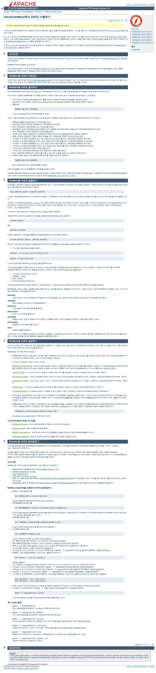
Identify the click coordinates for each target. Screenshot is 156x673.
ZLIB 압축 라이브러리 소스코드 (24, 476)
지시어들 (134, 5)
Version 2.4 (39, 12)
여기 (28, 65)
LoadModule (64, 406)
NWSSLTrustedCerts (21, 433)
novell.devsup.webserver (15, 41)
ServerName (56, 102)
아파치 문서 (29, 348)
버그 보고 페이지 (115, 31)
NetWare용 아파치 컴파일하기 (59, 176)
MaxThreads (17, 387)
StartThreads (18, 373)
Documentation (27, 12)
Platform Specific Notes (53, 12)
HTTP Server (15, 12)
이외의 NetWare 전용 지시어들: (21, 421)
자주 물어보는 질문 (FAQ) (117, 37)
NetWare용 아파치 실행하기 (142, 37)
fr (122, 21)
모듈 (128, 5)
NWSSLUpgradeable (20, 437)
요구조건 (135, 29)
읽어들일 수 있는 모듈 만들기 (23, 416)
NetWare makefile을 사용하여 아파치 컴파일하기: (29, 488)
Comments (136, 49)
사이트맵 (151, 5)
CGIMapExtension (20, 424)
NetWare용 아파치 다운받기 (142, 31)
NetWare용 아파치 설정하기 (142, 40)
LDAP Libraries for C (20, 474)
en (118, 21)
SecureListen (18, 428)
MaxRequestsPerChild (22, 366)
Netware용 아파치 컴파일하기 (143, 42)
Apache (6, 12)
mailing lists (23, 659)
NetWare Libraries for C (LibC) (114, 58)
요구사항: (11, 462)
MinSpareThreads (20, 377)
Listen (37, 203)
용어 (144, 5)
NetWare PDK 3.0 (48, 469)
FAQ (140, 5)
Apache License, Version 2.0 (28, 669)
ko (126, 21)
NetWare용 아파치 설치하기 (142, 34)
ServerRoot (44, 102)
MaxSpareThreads (20, 381)
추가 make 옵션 (14, 602)
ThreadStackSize (20, 391)
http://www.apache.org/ (41, 80)
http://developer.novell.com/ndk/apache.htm (56, 478)
